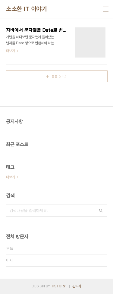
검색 (101, 210)
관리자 (76, 286)
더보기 (10, 177)
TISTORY (58, 286)
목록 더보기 (59, 77)
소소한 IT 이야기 (26, 9)
